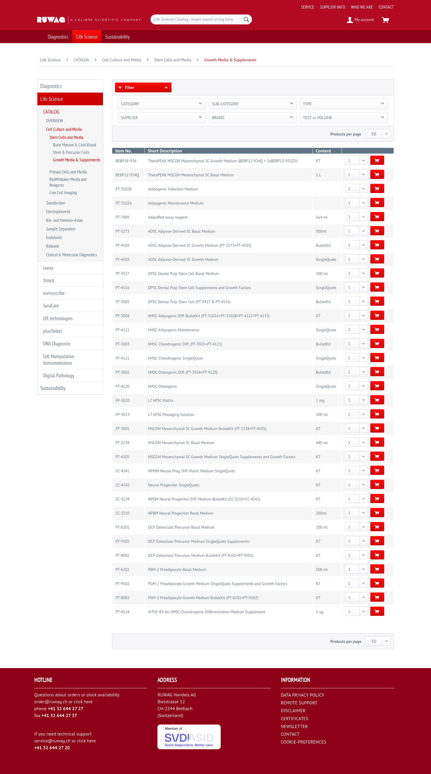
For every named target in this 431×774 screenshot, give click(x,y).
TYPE (307, 103)
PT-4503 (122, 259)
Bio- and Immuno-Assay (64, 220)
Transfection (55, 203)
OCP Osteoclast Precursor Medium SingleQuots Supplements (198, 541)
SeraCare (51, 305)
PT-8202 (122, 569)
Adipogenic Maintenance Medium (175, 203)
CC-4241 (122, 470)
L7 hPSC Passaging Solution (171, 414)
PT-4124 (122, 611)
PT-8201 (122, 527)
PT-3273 (122, 231)
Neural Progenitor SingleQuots (173, 485)
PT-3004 (122, 315)
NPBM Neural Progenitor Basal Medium (180, 513)
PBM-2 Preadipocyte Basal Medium (177, 569)
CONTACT (386, 7)
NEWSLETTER (294, 726)
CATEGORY (130, 103)
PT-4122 (122, 329)
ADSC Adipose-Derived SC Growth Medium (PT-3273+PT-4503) (199, 245)
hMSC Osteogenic (162, 386)
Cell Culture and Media (64, 129)
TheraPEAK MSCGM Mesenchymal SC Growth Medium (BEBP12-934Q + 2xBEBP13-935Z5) (222, 160)
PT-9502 (122, 583)
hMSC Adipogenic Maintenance (173, 329)
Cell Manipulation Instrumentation (58, 359)
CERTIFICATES (294, 718)
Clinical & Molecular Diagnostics (71, 254)
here (88, 701)
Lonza (48, 267)
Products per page (345, 134)
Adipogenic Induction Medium (173, 189)
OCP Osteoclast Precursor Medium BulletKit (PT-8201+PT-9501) (200, 555)
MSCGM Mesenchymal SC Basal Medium (181, 442)
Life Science (51, 98)
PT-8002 (122, 597)
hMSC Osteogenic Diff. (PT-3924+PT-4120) (183, 372)
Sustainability (52, 388)
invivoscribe (53, 293)
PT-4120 (122, 386)
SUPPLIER (129, 117)
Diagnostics (51, 86)
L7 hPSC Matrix (160, 400)
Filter (126, 87)
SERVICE (307, 7)
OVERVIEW (54, 120)
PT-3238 (122, 442)
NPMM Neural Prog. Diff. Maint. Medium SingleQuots (191, 470)
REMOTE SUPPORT (299, 703)
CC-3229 (122, 499)
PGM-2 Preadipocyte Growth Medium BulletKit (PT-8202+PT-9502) (203, 597)
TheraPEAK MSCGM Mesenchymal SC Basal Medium (191, 174)
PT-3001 (122, 428)
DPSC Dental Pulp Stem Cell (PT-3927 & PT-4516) (189, 301)
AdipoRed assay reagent (168, 217)
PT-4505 (122, 245)
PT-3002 (122, 372)
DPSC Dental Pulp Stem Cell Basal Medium (183, 273)
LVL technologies (58, 318)
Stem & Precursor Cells (71, 152)
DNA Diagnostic (57, 343)
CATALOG (51, 111)
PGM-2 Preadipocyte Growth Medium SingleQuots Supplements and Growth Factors (217, 583)
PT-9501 (122, 541)
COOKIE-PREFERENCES (303, 742)
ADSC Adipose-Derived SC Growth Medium (183, 259)
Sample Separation (60, 229)
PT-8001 (122, 555)
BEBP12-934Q (127, 174)
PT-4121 (122, 358)
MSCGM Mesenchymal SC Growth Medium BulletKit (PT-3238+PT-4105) (207, 428)
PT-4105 (122, 456)
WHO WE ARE (362, 7)
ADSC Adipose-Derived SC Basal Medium (181, 231)
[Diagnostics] (58, 36)
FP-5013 (122, 414)
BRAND (218, 117)
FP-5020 (122, 400)
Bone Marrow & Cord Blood (74, 145)
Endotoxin (54, 237)
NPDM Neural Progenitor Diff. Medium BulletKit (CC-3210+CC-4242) (204, 499)
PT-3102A (123, 203)
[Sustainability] (117, 36)
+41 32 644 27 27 (65, 708)
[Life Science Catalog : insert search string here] (201, 19)
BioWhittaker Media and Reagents (68, 182)
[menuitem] (345, 4)
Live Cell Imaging (63, 192)
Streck (48, 280)
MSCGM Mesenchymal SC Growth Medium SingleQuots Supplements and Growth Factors (221, 456)
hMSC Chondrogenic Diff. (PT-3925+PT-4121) (185, 344)
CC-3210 (122, 513)
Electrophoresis (58, 211)
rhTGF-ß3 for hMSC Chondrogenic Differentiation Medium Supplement (206, 611)
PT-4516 (122, 287)
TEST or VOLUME (317, 117)
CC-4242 (122, 485)
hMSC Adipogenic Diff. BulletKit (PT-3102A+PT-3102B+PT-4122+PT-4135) (209, 315)
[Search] (246, 19)
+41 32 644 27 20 (52, 747)
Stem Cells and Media (66, 137)
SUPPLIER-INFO (332, 7)
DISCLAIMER (293, 710)
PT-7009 (122, 217)
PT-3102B (123, 189)
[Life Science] (86, 36)
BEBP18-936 (125, 160)
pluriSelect (52, 331)
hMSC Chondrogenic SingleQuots (175, 358)
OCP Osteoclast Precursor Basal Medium (181, 527)
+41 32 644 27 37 (59, 715)
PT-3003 (122, 344)
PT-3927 (122, 273)
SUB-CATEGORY (225, 103)
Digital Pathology (58, 375)
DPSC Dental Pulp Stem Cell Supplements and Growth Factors (199, 287)
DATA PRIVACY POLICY (302, 695)
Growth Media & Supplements (76, 160)
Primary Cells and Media (68, 172)
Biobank (52, 246)
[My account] (360, 20)
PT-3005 (122, 301)
